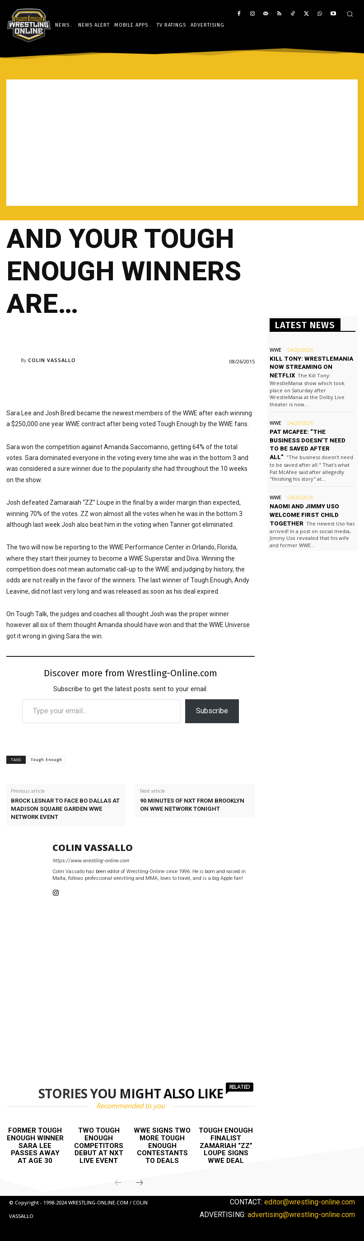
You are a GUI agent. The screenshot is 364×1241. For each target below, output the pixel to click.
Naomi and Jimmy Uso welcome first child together (304, 512)
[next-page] (140, 1183)
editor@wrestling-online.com (309, 1202)
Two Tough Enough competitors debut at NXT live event (98, 1145)
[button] (350, 14)
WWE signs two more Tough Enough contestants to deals (162, 1145)
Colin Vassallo (52, 360)
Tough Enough (46, 760)
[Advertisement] (182, 142)
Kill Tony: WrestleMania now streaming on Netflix (310, 366)
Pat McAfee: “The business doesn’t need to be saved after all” (312, 439)
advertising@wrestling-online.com (301, 1214)
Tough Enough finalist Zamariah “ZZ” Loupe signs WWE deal (226, 1145)
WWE (275, 349)
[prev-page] (118, 1183)
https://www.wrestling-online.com (90, 861)
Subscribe (212, 710)
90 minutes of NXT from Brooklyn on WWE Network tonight (192, 804)
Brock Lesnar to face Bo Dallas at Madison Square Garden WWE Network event (65, 808)
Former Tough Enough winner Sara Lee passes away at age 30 (35, 1145)
